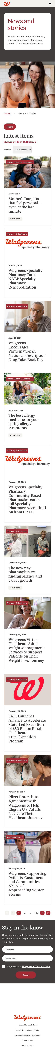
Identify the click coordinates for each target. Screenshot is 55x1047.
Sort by (7, 149)
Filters (10, 126)
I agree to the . (29, 966)
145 (36, 913)
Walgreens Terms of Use (36, 966)
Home (7, 113)
